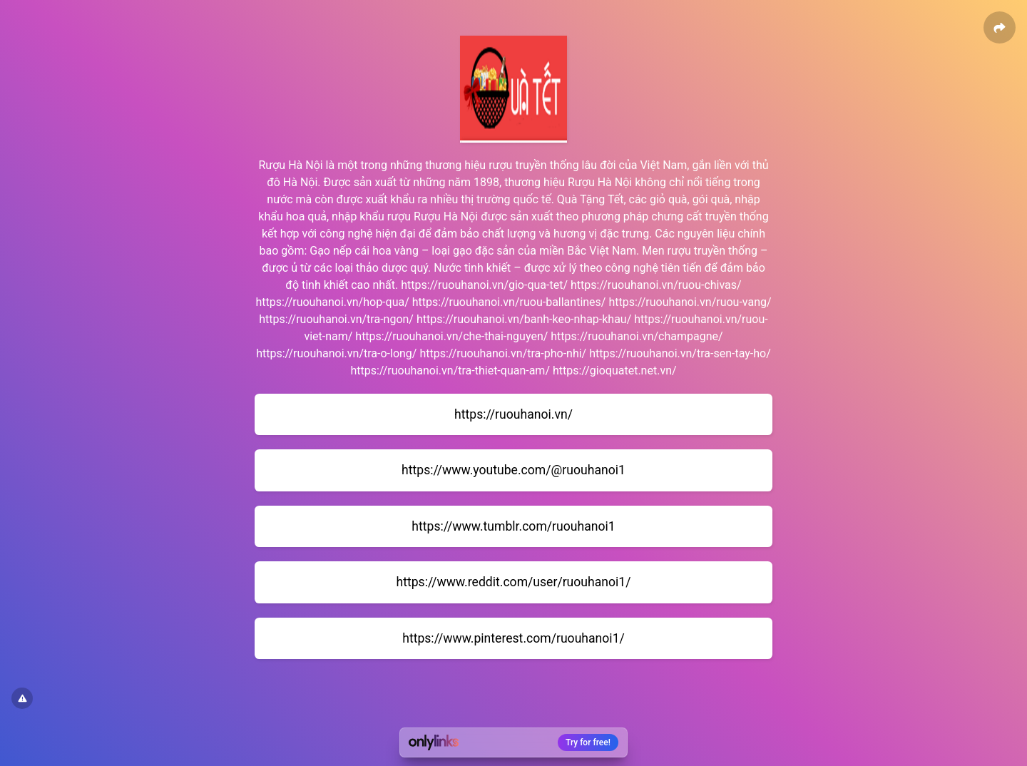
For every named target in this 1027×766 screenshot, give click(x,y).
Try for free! (588, 742)
